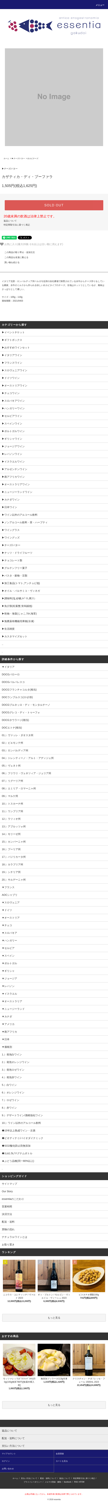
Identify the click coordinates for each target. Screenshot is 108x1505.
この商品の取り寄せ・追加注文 (17, 252)
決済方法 (7, 1214)
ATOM (81, 1482)
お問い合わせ (8, 1469)
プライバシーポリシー (33, 1482)
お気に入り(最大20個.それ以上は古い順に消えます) (31, 244)
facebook (67, 1482)
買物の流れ (8, 1229)
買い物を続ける (10, 262)
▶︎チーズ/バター (18, 158)
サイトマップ (9, 1183)
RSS (76, 1482)
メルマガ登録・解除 (53, 1482)
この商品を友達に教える (14, 257)
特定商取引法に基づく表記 (17, 225)
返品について (10, 221)
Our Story (7, 1191)
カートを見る (62, 1461)
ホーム (6, 158)
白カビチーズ (32, 158)
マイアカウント (9, 1454)
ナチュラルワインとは (14, 1236)
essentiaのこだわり (13, 1198)
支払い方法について (29, 1478)
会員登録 (60, 1454)
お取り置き (8, 1244)
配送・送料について (48, 1478)
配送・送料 (8, 1221)
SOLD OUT (54, 205)
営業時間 (7, 1206)
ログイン (6, 1461)
